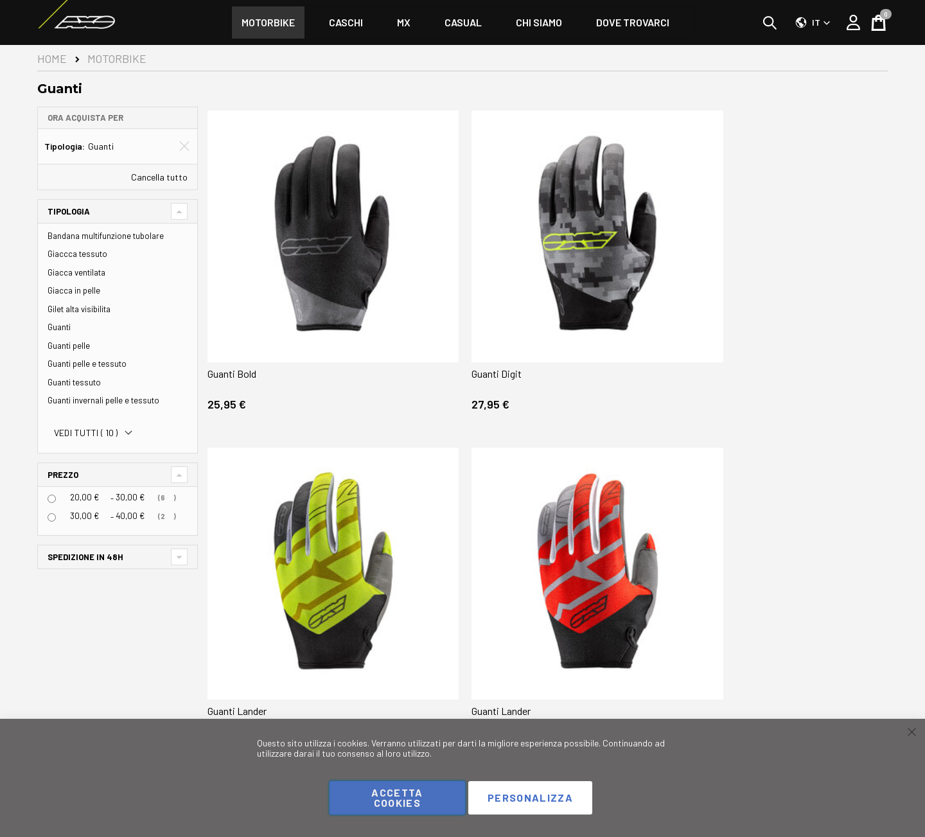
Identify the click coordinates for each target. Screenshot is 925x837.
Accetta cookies (397, 797)
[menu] (463, 22)
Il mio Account (281, 692)
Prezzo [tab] (63, 475)
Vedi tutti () (86, 433)
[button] (813, 22)
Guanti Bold (235, 285)
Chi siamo (491, 692)
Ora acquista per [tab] (85, 117)
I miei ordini (275, 706)
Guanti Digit (408, 285)
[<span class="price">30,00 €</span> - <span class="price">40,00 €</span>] (52, 517)
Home (52, 58)
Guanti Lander (585, 285)
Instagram (62, 703)
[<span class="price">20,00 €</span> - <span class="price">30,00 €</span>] (52, 499)
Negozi (874, 692)
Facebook (61, 687)
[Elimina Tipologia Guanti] (184, 146)
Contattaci (385, 706)
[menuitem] (268, 22)
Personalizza (530, 797)
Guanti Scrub (583, 537)
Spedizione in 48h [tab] (85, 557)
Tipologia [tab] (69, 211)
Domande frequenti (400, 692)
